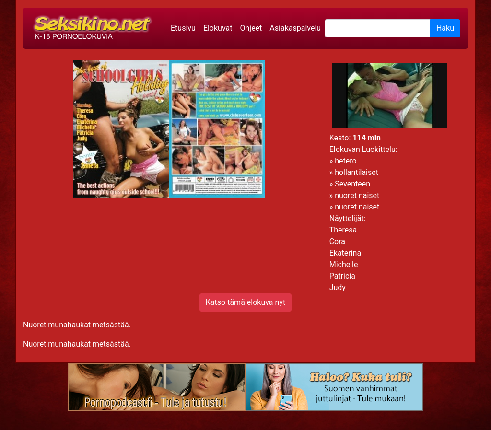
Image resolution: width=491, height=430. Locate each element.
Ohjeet (251, 28)
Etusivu (183, 28)
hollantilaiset (356, 172)
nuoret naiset (357, 195)
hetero (345, 160)
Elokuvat (218, 28)
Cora (337, 241)
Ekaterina (345, 252)
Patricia (342, 275)
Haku (445, 28)
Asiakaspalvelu (295, 28)
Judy (337, 287)
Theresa (343, 229)
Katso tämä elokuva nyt (245, 302)
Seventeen (352, 183)
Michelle (343, 264)
